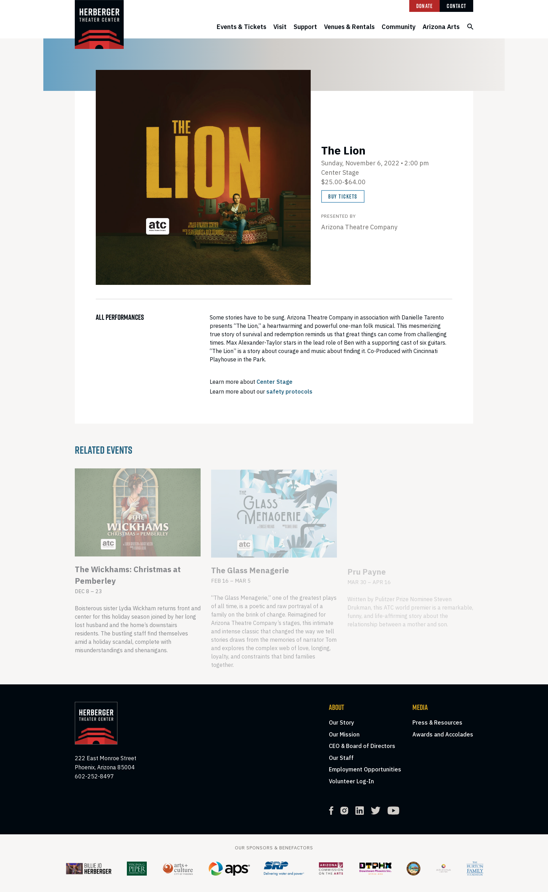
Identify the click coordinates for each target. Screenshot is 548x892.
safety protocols (289, 391)
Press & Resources (437, 722)
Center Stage (275, 381)
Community (399, 27)
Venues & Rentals (349, 27)
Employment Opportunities (365, 769)
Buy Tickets (343, 196)
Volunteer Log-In (351, 781)
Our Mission (344, 734)
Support (305, 27)
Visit (280, 27)
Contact (456, 6)
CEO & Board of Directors (362, 745)
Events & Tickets (241, 27)
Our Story (341, 722)
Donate (424, 6)
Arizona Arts (441, 27)
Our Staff (341, 757)
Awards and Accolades (442, 734)
